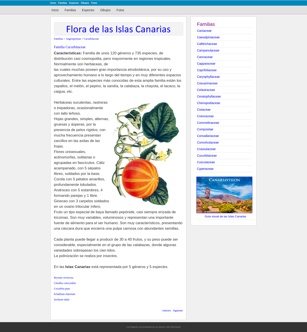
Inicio (53, 3)
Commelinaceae (208, 122)
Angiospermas (73, 38)
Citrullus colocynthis (65, 283)
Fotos (94, 3)
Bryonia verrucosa (63, 277)
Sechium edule (62, 299)
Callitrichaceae (207, 44)
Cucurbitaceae (207, 155)
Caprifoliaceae (207, 70)
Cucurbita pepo (62, 288)
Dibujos (85, 3)
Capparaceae (206, 63)
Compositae (205, 129)
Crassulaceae (206, 149)
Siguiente (178, 310)
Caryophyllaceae (208, 76)
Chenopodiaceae (208, 103)
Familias (62, 3)
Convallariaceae (208, 136)
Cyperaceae (205, 168)
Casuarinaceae (207, 83)
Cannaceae (205, 57)
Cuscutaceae (206, 162)
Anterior (166, 310)
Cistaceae (203, 109)
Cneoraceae (205, 116)
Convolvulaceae (208, 142)
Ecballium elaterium (64, 294)
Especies (74, 3)
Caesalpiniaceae (208, 37)
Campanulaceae (208, 50)
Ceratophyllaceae (209, 96)
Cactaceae (204, 30)
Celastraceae (206, 90)
